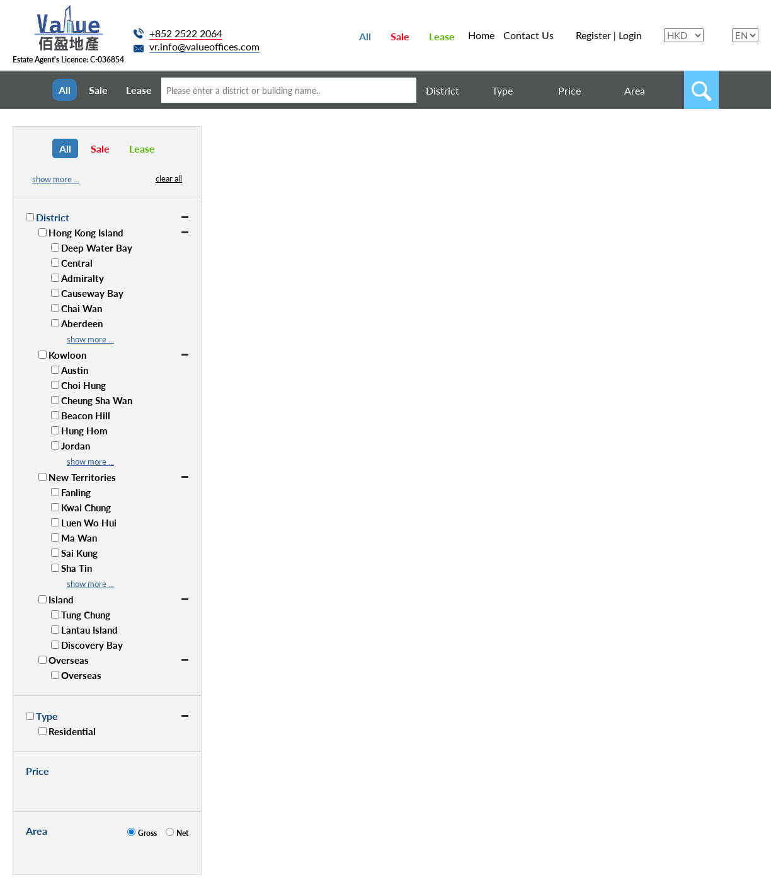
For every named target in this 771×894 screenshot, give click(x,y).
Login (630, 35)
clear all (169, 178)
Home (481, 35)
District (442, 90)
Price (569, 90)
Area (634, 90)
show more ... (55, 179)
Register (593, 35)
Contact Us (528, 35)
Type (502, 90)
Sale (400, 36)
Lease (442, 36)
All (365, 36)
